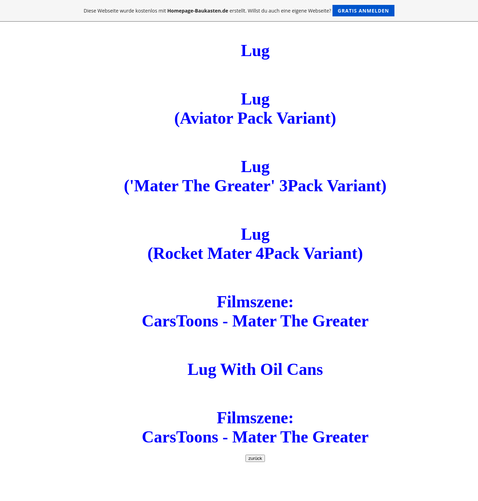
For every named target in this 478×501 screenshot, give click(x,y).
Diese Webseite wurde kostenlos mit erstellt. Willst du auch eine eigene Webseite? (239, 10)
